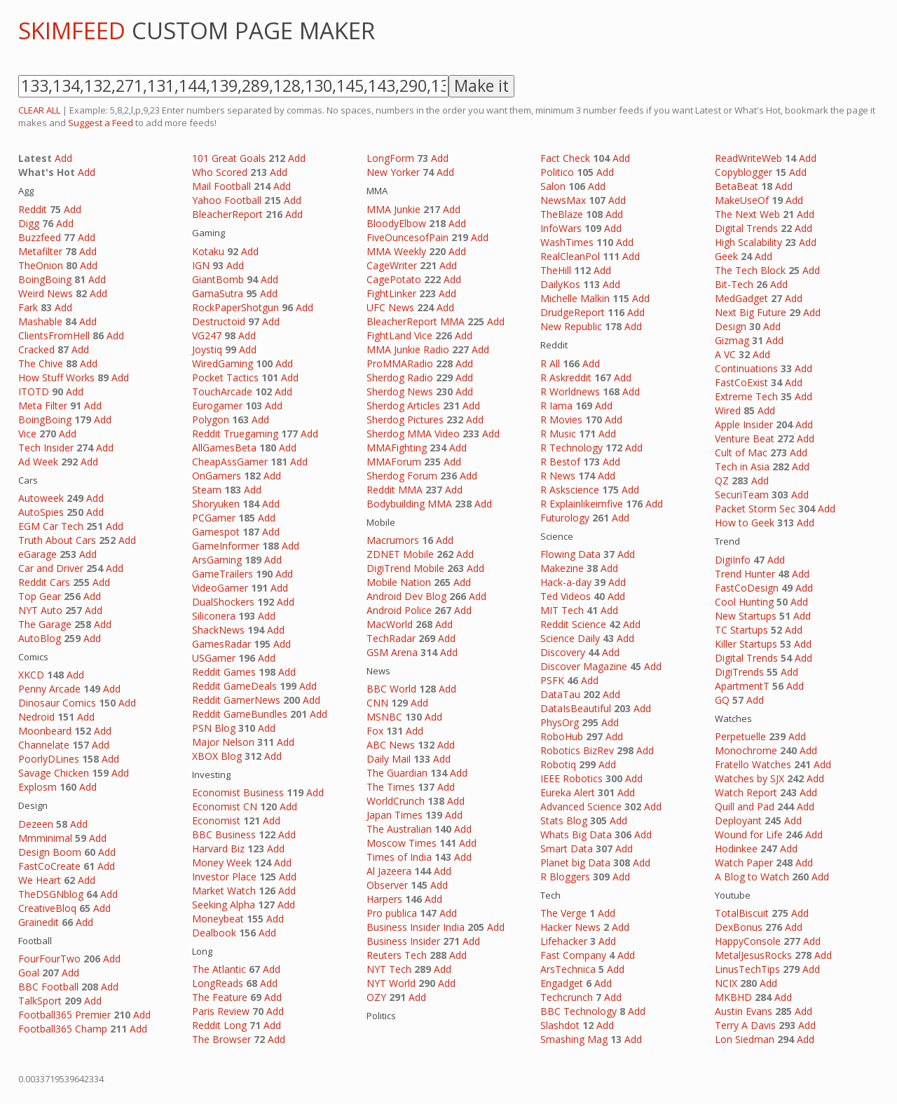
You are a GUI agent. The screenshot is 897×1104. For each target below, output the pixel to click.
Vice (27, 433)
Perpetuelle (740, 736)
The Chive (40, 363)
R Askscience (569, 489)
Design (730, 326)
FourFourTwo (49, 958)
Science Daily (570, 638)
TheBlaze (561, 214)
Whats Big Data (576, 834)
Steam (206, 489)
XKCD (31, 674)
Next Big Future (750, 312)
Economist (216, 820)
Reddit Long (219, 1025)
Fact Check (565, 158)
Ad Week (38, 461)
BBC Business (224, 834)
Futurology (564, 517)
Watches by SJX (749, 778)
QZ (722, 480)
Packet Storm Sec (755, 508)
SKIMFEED (71, 30)
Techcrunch (566, 997)
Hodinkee (736, 848)
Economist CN (224, 806)
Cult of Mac (741, 452)
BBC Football (48, 986)
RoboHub (561, 736)
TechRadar (391, 638)
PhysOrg (559, 722)
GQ (722, 700)
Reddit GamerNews (236, 700)
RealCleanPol (570, 256)
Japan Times (395, 815)
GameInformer (225, 545)
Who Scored (219, 172)
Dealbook (214, 932)
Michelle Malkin (575, 298)
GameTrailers (222, 573)
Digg (28, 223)
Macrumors (393, 540)
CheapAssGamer (230, 461)
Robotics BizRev (577, 750)
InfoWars (561, 228)
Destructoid (218, 321)
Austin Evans (743, 1011)
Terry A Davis (745, 1025)
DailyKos (560, 284)
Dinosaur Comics (57, 702)
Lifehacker (563, 941)
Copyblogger (743, 172)
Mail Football (221, 186)
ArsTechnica (568, 969)
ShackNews (218, 629)
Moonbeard (44, 730)
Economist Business (238, 792)
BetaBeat (736, 186)
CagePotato (394, 279)
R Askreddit (565, 377)
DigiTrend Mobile (405, 568)
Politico (557, 172)
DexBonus (738, 927)
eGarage (37, 554)
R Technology (571, 447)
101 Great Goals (229, 158)
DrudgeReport (572, 312)
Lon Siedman (744, 1039)
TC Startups (741, 629)
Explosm (37, 786)
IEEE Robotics (571, 778)
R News (557, 475)
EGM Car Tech (50, 526)
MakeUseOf (742, 200)
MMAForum (394, 461)
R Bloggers (565, 876)
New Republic (571, 326)
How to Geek (744, 522)
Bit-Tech (734, 284)
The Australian (399, 829)
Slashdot (560, 1025)
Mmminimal (45, 838)
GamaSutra (217, 293)
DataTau (560, 694)
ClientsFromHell (54, 335)
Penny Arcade (49, 688)
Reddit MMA (395, 489)
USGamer (213, 658)
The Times (391, 786)
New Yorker (393, 172)
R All (550, 363)
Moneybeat (218, 918)
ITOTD (33, 391)
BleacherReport (227, 214)
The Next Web (747, 214)
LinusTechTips (747, 969)
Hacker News (570, 927)
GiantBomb (218, 279)
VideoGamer (220, 587)
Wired (728, 410)
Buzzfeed (39, 237)
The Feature (219, 997)
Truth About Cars (57, 540)
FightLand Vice (399, 335)
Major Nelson (223, 742)
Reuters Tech (397, 955)
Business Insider (403, 941)
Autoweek (41, 498)
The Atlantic (219, 969)
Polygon (210, 419)
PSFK (552, 680)
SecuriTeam (742, 494)
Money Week (222, 862)
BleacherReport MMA (416, 321)
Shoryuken (216, 503)
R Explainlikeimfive (581, 503)
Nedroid (36, 716)
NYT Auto (40, 610)
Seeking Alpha (223, 904)
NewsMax (563, 200)
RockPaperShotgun (235, 307)
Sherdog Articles (403, 405)
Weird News (45, 293)
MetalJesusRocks (753, 955)
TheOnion (40, 265)
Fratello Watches (753, 764)
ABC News (391, 744)
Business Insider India (416, 927)
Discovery (562, 652)
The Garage (44, 624)
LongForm (390, 158)
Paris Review (220, 1011)
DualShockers (223, 601)
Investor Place (224, 876)
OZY (376, 997)
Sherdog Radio (400, 377)
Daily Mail (389, 758)
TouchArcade (222, 391)
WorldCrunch (396, 800)
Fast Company (573, 955)
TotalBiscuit (742, 913)
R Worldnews (570, 391)
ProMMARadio (400, 363)
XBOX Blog (217, 756)
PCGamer (213, 517)
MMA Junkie (393, 209)
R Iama (556, 405)
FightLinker (391, 293)
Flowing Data (570, 554)
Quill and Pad (744, 806)
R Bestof (560, 461)
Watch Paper (744, 862)
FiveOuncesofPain (407, 237)
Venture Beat (744, 438)
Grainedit (38, 922)
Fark (28, 307)
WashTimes (567, 242)
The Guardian (397, 772)
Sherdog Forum (402, 475)
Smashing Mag (574, 1039)
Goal (28, 972)
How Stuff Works (56, 377)
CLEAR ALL (39, 110)
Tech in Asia (742, 466)
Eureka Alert (567, 792)
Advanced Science (581, 806)
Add (63, 158)
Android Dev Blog (406, 596)
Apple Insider (744, 424)
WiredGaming (222, 363)
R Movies (561, 419)
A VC (725, 354)
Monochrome (746, 750)
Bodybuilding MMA (409, 503)
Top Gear (39, 596)
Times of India (399, 857)
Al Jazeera (389, 871)
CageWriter (392, 265)
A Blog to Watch (752, 876)
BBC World (391, 688)
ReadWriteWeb (748, 158)
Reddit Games (224, 672)
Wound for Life (749, 834)
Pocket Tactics (225, 377)
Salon (553, 186)
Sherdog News (400, 391)
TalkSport (40, 1000)
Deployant (738, 820)
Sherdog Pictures (405, 419)
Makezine (562, 568)
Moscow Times (402, 843)
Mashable (40, 321)
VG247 (206, 335)
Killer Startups (746, 643)
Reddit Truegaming (235, 433)
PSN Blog (213, 728)
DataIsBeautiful (575, 708)
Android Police (399, 610)
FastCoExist (741, 382)
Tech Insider (46, 447)
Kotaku (208, 251)
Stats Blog (563, 820)
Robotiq (558, 764)
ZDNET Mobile (400, 554)
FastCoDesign (747, 587)
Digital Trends (746, 228)
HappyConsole (748, 941)
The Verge (563, 913)
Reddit (32, 209)
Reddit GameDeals (234, 686)
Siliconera (213, 615)
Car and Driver (50, 568)
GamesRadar (221, 643)
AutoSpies (41, 512)
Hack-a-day (565, 582)
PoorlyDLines (48, 758)
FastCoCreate (49, 866)
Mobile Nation (399, 582)
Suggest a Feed (100, 122)
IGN (201, 265)
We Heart (39, 880)
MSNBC (384, 716)
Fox (375, 730)
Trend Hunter (745, 573)
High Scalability (748, 242)
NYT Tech (389, 969)
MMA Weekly (396, 251)
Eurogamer (217, 405)
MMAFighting (397, 447)
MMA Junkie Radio (408, 349)
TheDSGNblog (50, 894)
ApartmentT (742, 686)
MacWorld (390, 624)
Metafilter (40, 251)
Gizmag (732, 340)
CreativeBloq (47, 908)
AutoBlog (39, 638)
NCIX (726, 983)
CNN (377, 702)
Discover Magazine (583, 666)
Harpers (384, 899)
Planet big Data (575, 862)
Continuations (746, 368)
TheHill (555, 270)
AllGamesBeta (224, 447)
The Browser (221, 1039)
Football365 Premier (64, 1014)
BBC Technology (578, 1011)
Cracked (36, 349)
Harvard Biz (218, 848)
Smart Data (566, 848)
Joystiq (207, 349)
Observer (387, 885)
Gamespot (216, 531)
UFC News (390, 307)
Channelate (43, 744)
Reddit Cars (44, 582)
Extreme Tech (746, 396)
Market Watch (224, 890)
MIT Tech (562, 610)
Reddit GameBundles (239, 714)
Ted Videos (565, 596)
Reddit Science (573, 624)
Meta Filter (42, 405)
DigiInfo (733, 559)
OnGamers (216, 475)
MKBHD (733, 997)
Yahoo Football (226, 200)
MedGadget (741, 298)
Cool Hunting (744, 601)
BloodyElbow (396, 223)
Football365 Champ (62, 1028)
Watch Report (746, 792)
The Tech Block (750, 270)
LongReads (217, 983)
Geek (726, 256)
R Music (558, 433)
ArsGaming (217, 559)
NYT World (391, 983)
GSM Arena (392, 652)
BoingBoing (44, 279)
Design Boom (49, 852)
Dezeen (35, 824)
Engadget (561, 983)
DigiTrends (739, 672)
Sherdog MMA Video (413, 433)
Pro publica (392, 913)
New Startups (745, 615)
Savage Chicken (53, 772)
